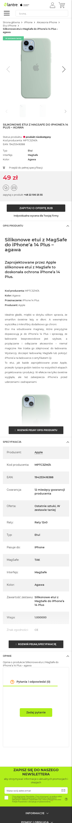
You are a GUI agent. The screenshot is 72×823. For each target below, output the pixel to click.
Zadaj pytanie (36, 712)
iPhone (28, 22)
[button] (52, 5)
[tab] (36, 225)
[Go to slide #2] (43, 111)
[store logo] (20, 5)
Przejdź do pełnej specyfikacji (26, 167)
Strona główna (11, 22)
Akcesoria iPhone (47, 22)
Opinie (7, 655)
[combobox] (42, 13)
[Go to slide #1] (23, 111)
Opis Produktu (13, 225)
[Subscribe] (63, 790)
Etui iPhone (9, 25)
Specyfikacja (12, 441)
